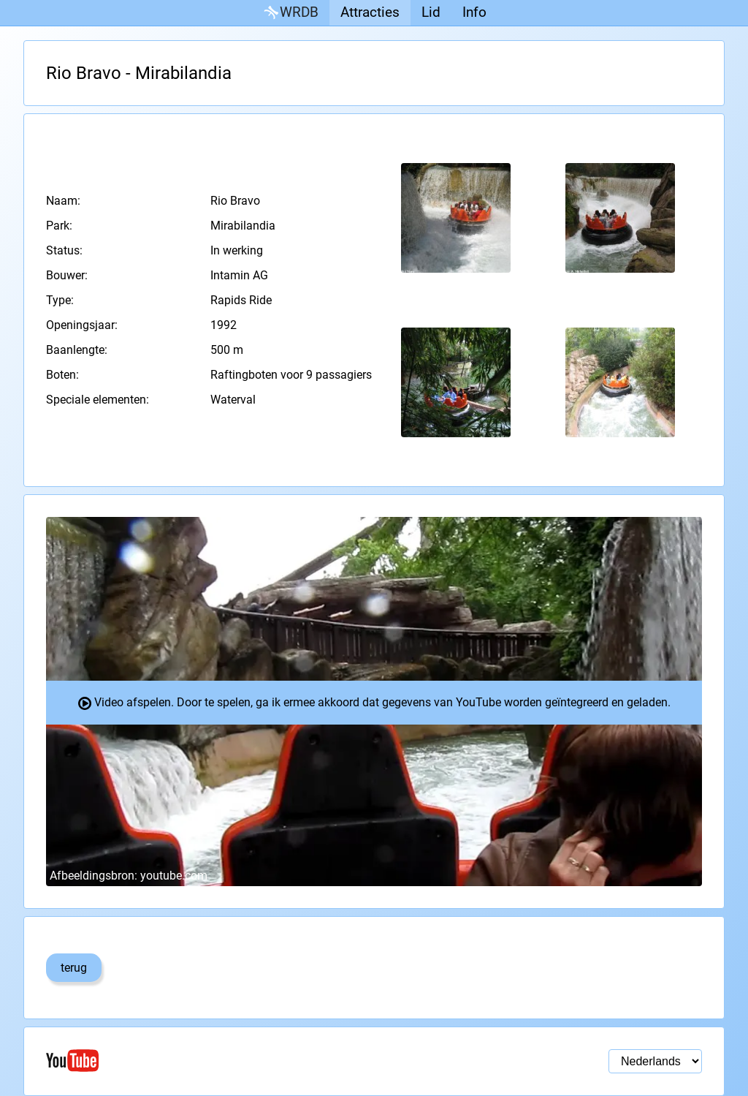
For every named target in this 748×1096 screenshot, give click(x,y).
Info (474, 12)
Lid (430, 12)
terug (74, 968)
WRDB (290, 13)
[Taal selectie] (655, 1061)
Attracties (370, 12)
